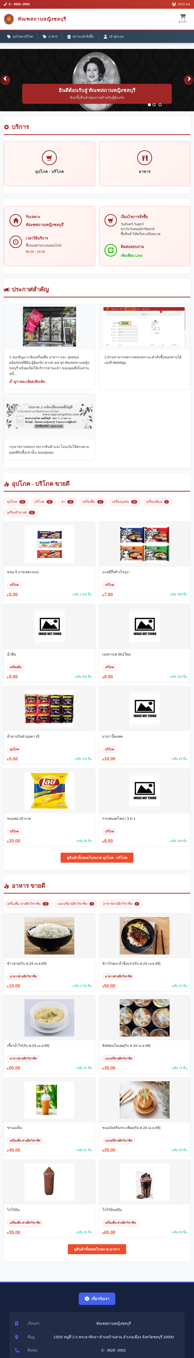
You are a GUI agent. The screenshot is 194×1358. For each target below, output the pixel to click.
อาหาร (52, 37)
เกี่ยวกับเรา (97, 1303)
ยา (68, 506)
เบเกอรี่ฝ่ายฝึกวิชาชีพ (76, 908)
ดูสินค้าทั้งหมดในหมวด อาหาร (97, 1254)
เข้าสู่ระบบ (117, 37)
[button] (5, 84)
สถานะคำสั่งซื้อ (83, 37)
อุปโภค (16, 506)
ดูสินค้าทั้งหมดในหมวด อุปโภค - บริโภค (97, 862)
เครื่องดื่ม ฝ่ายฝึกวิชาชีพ (28, 908)
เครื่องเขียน (157, 506)
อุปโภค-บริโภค (20, 37)
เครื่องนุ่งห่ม (124, 506)
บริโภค (43, 506)
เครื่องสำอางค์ (21, 517)
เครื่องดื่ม (93, 506)
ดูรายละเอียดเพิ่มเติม (27, 386)
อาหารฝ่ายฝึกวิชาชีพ (121, 908)
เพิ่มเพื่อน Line (133, 260)
